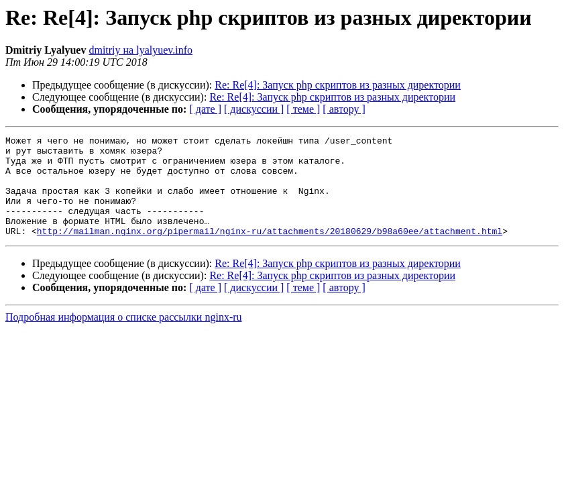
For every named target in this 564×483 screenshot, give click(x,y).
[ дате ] (205, 109)
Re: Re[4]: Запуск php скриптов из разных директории (338, 85)
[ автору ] (344, 109)
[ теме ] (303, 109)
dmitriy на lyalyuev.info (140, 50)
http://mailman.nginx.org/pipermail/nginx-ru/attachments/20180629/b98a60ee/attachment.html (269, 251)
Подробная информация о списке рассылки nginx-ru (123, 337)
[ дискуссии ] (254, 109)
